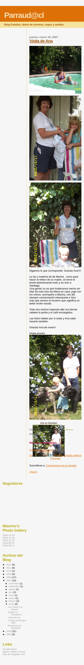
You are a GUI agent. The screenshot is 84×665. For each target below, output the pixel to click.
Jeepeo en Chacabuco (15, 613)
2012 (9, 564)
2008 (9, 577)
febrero (12, 601)
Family (42, 434)
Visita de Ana (40, 41)
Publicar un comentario (41, 450)
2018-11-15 (9, 540)
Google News (10, 649)
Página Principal (56, 457)
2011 (9, 567)
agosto (12, 589)
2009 (9, 574)
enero (12, 604)
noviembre (14, 583)
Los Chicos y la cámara (15, 608)
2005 (9, 634)
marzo (12, 598)
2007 (9, 580)
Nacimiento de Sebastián (15, 626)
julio (11, 592)
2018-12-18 (9, 535)
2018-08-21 (9, 543)
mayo (12, 595)
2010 (9, 571)
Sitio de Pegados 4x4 (14, 654)
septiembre (14, 586)
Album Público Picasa (14, 651)
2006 (9, 631)
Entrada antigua (72, 455)
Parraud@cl (24, 15)
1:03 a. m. (68, 430)
